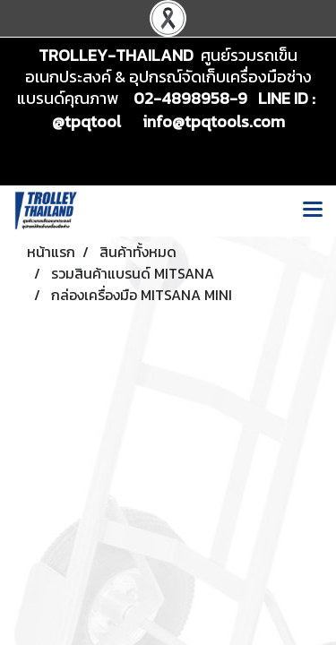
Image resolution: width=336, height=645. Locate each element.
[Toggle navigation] (312, 210)
